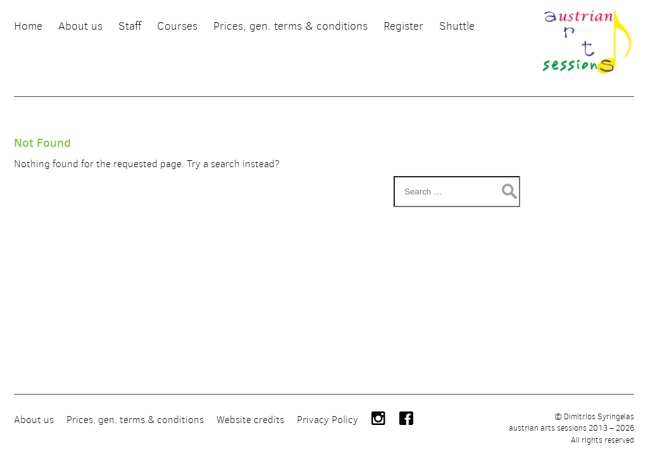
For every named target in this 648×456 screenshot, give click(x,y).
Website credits (250, 419)
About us (34, 419)
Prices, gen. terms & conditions (135, 419)
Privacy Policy (327, 419)
